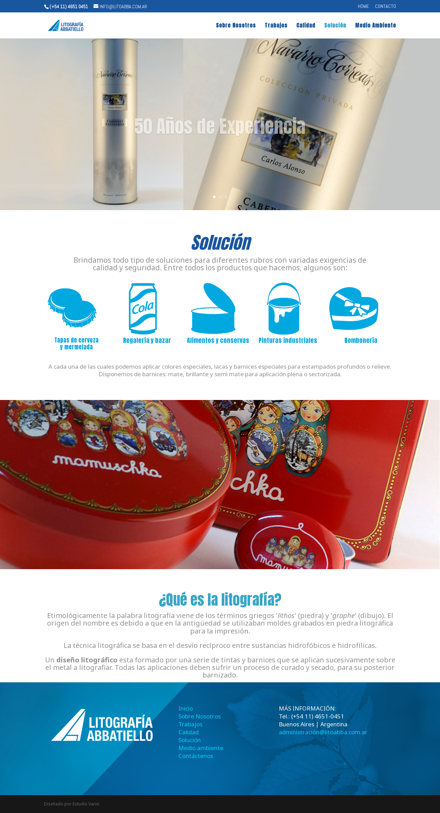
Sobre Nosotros (236, 26)
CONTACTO (385, 6)
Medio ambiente (200, 748)
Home (363, 6)
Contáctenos (195, 756)
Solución (335, 26)
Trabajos (276, 26)
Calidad (305, 26)
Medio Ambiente (375, 26)
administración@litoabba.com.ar (323, 732)
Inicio (185, 708)
